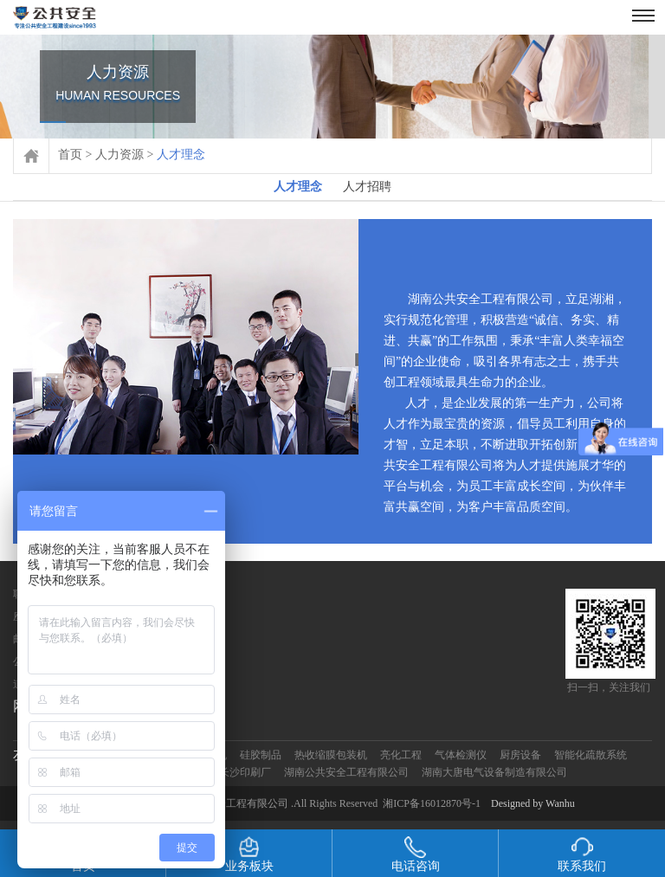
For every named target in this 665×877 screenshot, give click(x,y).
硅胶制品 (260, 755)
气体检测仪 (461, 755)
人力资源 (119, 154)
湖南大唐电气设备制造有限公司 (494, 772)
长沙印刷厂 (245, 772)
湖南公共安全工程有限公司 (346, 772)
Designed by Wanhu (533, 803)
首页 (70, 154)
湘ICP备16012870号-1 (432, 803)
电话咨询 (415, 854)
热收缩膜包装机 (330, 755)
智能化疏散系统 (590, 755)
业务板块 (249, 854)
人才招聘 (367, 186)
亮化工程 (401, 755)
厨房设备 (520, 755)
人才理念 (298, 190)
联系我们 (582, 854)
